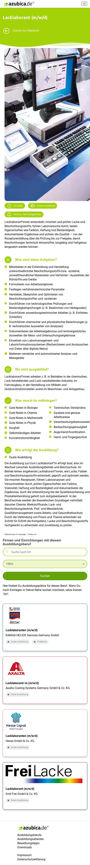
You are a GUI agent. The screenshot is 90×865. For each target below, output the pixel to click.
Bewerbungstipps (28, 843)
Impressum (24, 855)
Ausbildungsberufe (29, 835)
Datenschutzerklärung (31, 859)
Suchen (45, 576)
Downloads (24, 847)
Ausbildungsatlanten (30, 839)
